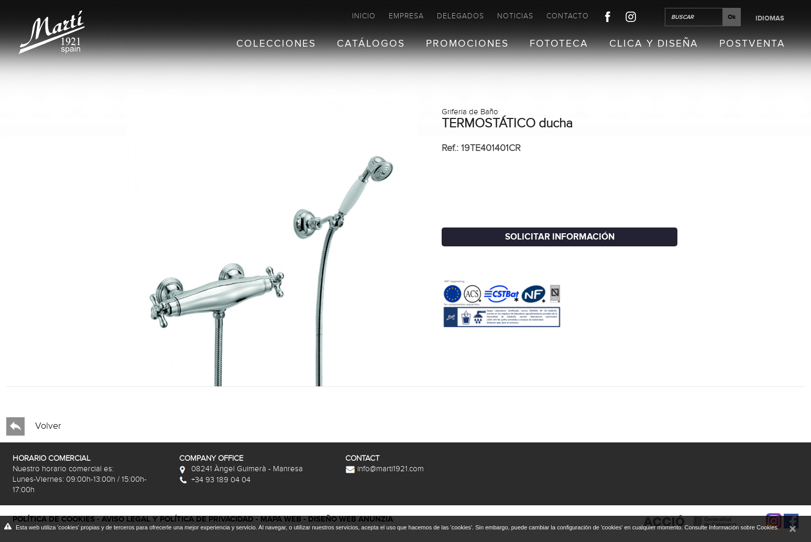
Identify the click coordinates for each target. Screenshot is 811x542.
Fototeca (559, 44)
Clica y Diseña (653, 44)
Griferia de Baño (470, 111)
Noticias (515, 16)
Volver (33, 426)
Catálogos (371, 44)
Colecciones (276, 44)
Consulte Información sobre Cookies (730, 527)
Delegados (460, 16)
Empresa (406, 16)
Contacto (567, 16)
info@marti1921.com (384, 468)
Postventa (752, 44)
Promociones (467, 44)
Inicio (364, 16)
